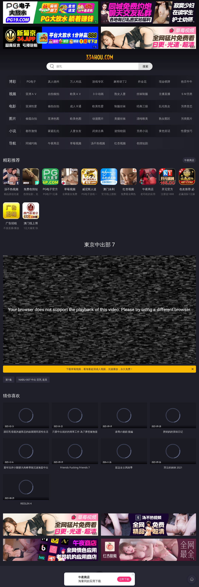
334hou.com (99, 57)
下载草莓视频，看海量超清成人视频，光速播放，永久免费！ (130, 369)
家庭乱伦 (53, 131)
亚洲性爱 (31, 106)
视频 (12, 93)
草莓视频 (75, 143)
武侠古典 (98, 131)
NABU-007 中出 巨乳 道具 (33, 379)
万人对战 (75, 81)
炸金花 (142, 81)
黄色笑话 (164, 131)
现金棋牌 (164, 81)
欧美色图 (75, 119)
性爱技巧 (186, 131)
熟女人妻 (120, 94)
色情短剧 (142, 143)
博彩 (12, 81)
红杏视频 (120, 143)
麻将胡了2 (120, 81)
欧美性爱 (98, 106)
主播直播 (164, 94)
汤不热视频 (98, 143)
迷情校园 (120, 131)
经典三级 (142, 106)
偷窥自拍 (31, 119)
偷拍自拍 (53, 106)
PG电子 (31, 81)
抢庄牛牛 (186, 81)
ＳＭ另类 (186, 94)
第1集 (8, 379)
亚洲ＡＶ (31, 94)
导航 (12, 143)
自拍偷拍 (53, 94)
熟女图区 (164, 119)
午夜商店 (53, 143)
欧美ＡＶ (75, 94)
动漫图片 (98, 119)
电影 (12, 106)
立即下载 (124, 579)
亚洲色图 (53, 119)
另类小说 (142, 131)
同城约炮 (31, 143)
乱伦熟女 (164, 106)
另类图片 (186, 119)
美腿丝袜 (120, 119)
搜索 (145, 66)
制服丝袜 (120, 106)
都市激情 (31, 131)
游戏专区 (98, 81)
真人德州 (53, 81)
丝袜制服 (142, 94)
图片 (12, 118)
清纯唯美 (142, 119)
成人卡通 (75, 106)
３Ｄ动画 (98, 94)
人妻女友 (75, 131)
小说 (12, 130)
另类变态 (186, 106)
